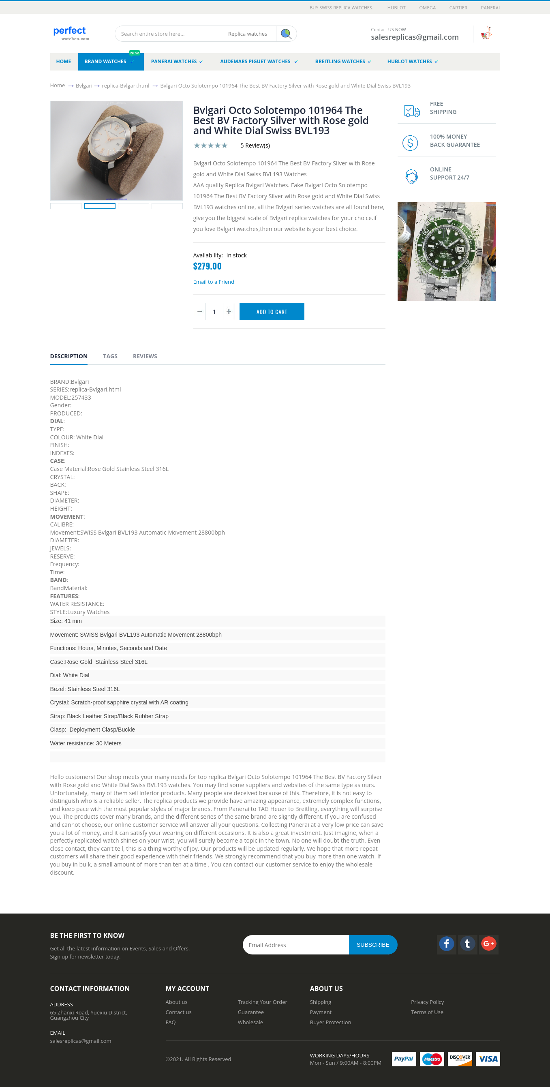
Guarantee (251, 1012)
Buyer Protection (330, 1022)
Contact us (179, 1012)
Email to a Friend (213, 281)
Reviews (145, 356)
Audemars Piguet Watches (258, 61)
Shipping (321, 1002)
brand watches (111, 59)
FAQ (171, 1022)
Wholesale (250, 1022)
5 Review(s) (255, 145)
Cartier (458, 7)
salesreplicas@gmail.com (80, 1040)
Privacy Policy (427, 1002)
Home (57, 85)
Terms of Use (427, 1012)
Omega (427, 7)
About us (177, 1002)
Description (69, 356)
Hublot (396, 7)
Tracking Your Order (262, 1002)
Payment (321, 1012)
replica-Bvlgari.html (125, 85)
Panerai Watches (177, 61)
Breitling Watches (343, 61)
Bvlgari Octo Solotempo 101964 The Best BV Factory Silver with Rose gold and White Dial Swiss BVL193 (285, 85)
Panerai (490, 7)
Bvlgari (84, 85)
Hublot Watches (412, 61)
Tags (110, 356)
